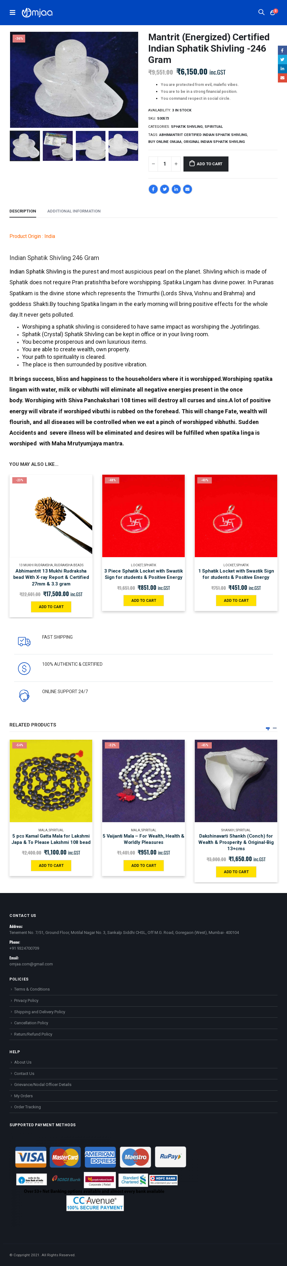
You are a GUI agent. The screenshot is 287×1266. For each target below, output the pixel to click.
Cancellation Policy (31, 1022)
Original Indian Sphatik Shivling (214, 142)
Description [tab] (22, 211)
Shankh (227, 830)
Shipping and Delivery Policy (39, 1011)
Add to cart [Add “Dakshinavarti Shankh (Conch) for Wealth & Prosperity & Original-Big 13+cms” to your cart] (236, 872)
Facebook (153, 189)
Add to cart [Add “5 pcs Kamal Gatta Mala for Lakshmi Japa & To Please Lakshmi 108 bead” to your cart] (51, 865)
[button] (267, 728)
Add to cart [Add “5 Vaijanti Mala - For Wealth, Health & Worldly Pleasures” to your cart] (143, 865)
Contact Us (24, 1073)
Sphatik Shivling (187, 127)
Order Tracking (27, 1107)
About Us (22, 1062)
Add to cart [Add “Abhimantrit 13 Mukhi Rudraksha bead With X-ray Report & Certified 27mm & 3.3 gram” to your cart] (51, 607)
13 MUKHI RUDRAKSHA (36, 565)
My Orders (23, 1096)
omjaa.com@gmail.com (31, 964)
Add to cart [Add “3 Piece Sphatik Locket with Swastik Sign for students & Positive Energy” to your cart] (143, 600)
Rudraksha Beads (68, 565)
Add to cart (209, 163)
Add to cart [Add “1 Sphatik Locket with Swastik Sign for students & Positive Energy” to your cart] (236, 600)
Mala (43, 830)
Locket (137, 565)
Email (188, 189)
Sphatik (150, 565)
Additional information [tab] (74, 211)
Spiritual (214, 127)
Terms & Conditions (32, 989)
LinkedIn (176, 189)
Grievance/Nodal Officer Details (42, 1084)
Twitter (165, 189)
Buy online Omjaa (165, 142)
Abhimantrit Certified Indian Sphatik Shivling (203, 135)
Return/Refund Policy (33, 1034)
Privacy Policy (26, 1000)
